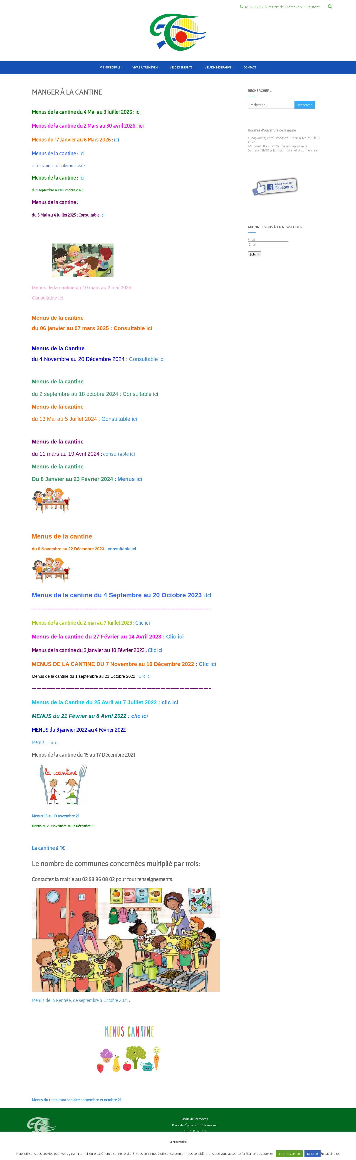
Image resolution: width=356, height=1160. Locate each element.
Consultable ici (48, 297)
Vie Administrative (219, 67)
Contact (249, 67)
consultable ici (119, 454)
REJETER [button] (312, 1153)
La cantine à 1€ (48, 848)
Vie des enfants (182, 67)
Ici (208, 595)
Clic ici (143, 623)
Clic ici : (45, 743)
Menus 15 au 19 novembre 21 (55, 816)
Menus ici (131, 479)
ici (138, 112)
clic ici (170, 702)
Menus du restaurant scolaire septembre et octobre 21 (76, 1099)
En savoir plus (330, 1153)
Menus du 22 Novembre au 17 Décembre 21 (63, 826)
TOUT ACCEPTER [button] (289, 1153)
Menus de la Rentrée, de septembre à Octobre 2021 (80, 1000)
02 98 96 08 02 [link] (197, 1131)
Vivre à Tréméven (146, 67)
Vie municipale (111, 67)
